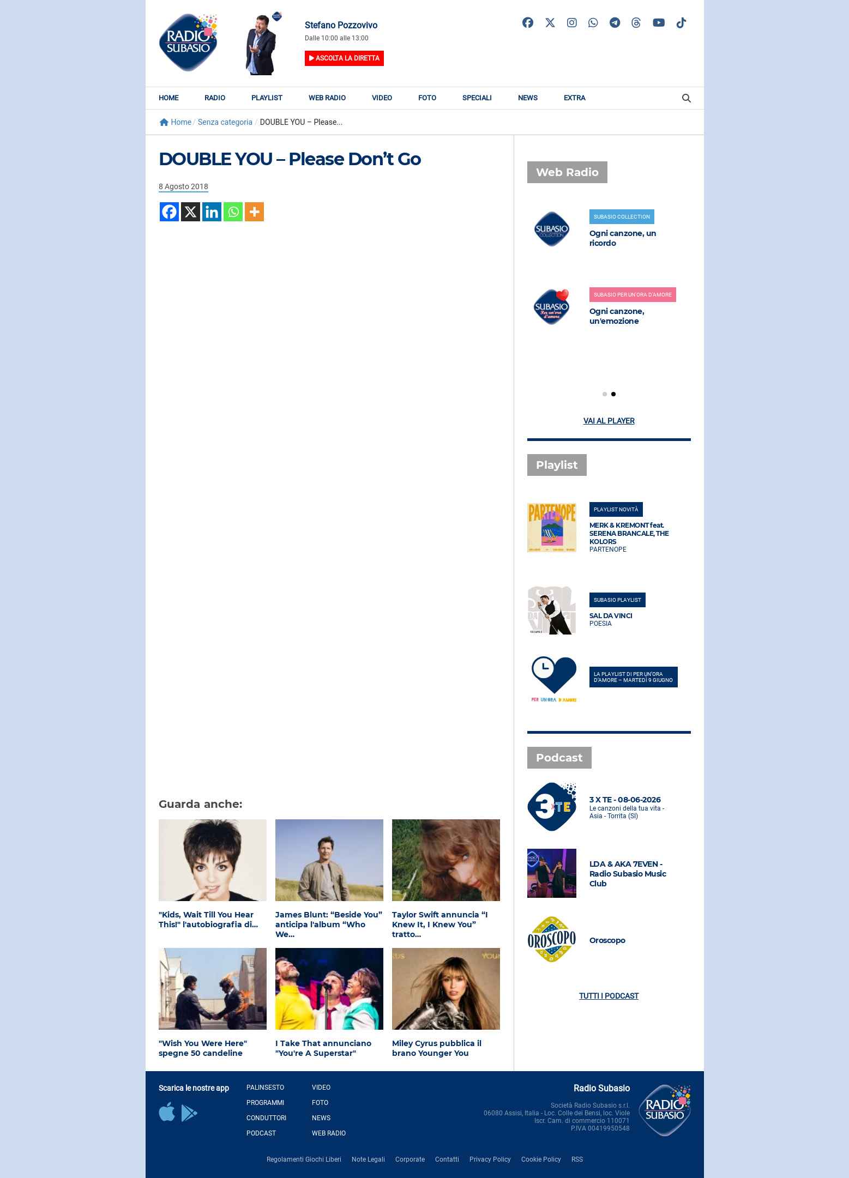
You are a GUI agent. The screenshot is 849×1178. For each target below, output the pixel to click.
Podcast (261, 1133)
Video (382, 98)
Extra (574, 98)
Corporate (410, 1159)
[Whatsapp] (233, 211)
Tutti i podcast (609, 996)
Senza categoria (225, 122)
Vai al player (609, 420)
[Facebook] (169, 211)
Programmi (265, 1103)
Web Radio (327, 98)
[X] (190, 211)
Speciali (477, 98)
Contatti (447, 1159)
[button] (605, 394)
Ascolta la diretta (344, 58)
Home (168, 98)
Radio (214, 98)
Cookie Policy (541, 1159)
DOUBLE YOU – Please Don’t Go (290, 159)
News (528, 98)
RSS (577, 1159)
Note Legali (368, 1159)
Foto (427, 98)
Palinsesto (265, 1087)
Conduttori (266, 1118)
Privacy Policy (490, 1159)
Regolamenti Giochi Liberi (304, 1159)
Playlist (266, 98)
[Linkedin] (211, 211)
